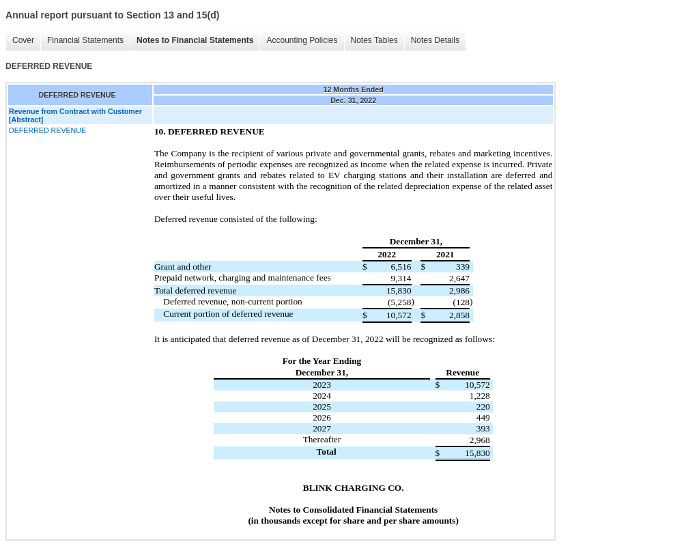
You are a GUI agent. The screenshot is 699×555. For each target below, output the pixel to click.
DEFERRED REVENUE (47, 130)
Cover (23, 40)
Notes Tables (374, 40)
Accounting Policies (301, 40)
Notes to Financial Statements (195, 40)
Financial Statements (85, 40)
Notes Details (435, 40)
